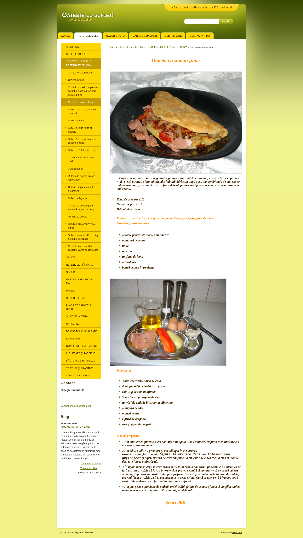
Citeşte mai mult (90, 463)
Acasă (112, 47)
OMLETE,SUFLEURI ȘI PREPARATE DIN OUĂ (163, 47)
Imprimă (228, 7)
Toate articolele (88, 468)
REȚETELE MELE (127, 47)
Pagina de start (181, 7)
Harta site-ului (200, 7)
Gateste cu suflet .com (75, 427)
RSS (216, 7)
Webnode (237, 532)
